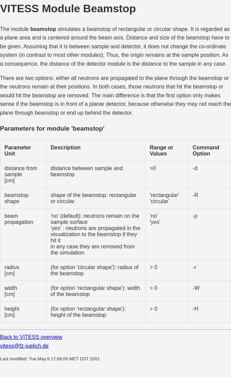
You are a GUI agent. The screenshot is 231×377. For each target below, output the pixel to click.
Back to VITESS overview (31, 337)
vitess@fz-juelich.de (24, 346)
